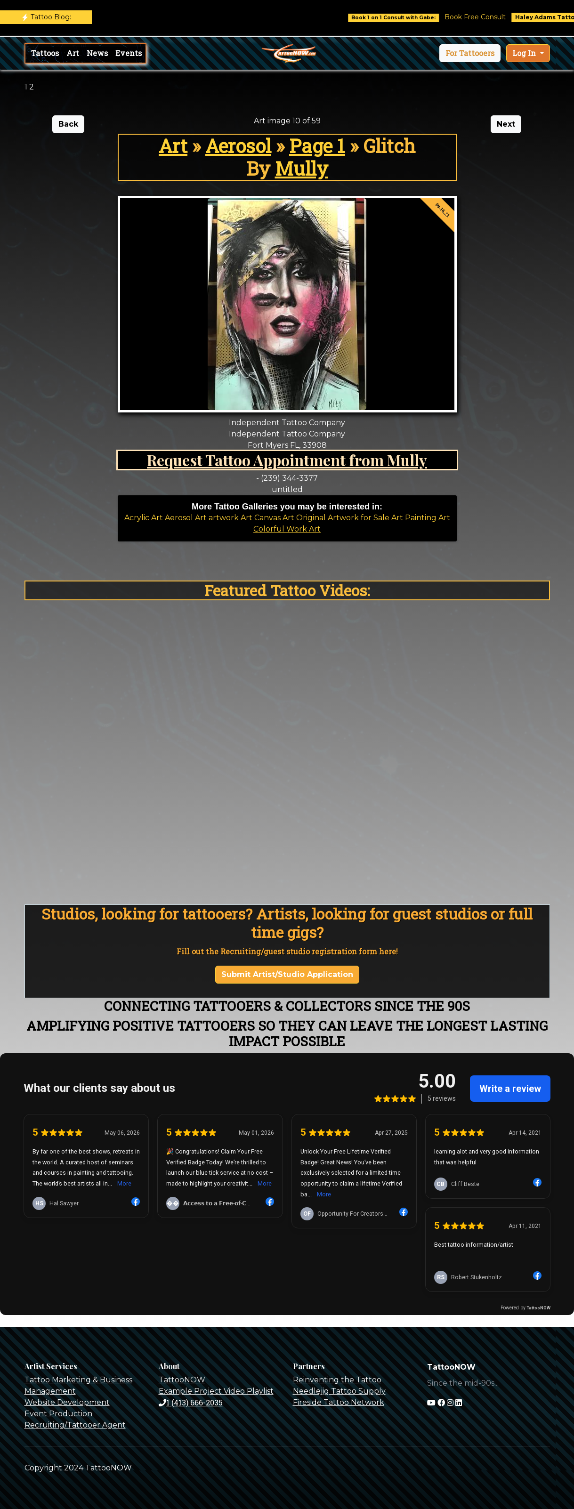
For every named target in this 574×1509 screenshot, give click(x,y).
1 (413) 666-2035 (191, 1402)
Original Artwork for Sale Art (349, 517)
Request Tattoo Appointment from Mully (287, 460)
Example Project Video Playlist (216, 1391)
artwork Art (230, 517)
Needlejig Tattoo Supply (339, 1391)
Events (128, 53)
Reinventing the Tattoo (337, 1379)
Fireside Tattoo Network (338, 1402)
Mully (301, 168)
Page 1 (317, 145)
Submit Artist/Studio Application (287, 974)
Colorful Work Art (287, 529)
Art (72, 53)
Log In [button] (525, 53)
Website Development (67, 1402)
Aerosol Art (186, 517)
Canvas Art (274, 517)
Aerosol (238, 145)
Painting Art (427, 517)
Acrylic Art (143, 517)
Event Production (58, 1413)
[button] (470, 53)
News (97, 53)
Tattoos (45, 53)
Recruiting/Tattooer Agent (75, 1424)
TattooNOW (182, 1379)
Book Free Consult (490, 17)
